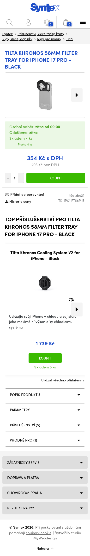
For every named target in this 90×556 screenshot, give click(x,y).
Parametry (20, 409)
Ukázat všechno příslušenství (63, 380)
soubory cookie (38, 532)
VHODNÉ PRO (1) (23, 440)
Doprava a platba (23, 477)
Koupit (56, 178)
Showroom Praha (24, 492)
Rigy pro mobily (49, 38)
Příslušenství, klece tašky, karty (41, 33)
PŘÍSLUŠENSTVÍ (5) (25, 425)
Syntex (7, 33)
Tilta (69, 38)
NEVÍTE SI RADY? (20, 508)
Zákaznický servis (23, 462)
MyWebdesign (45, 538)
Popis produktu (25, 394)
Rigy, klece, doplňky (17, 38)
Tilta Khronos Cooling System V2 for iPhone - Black (45, 255)
